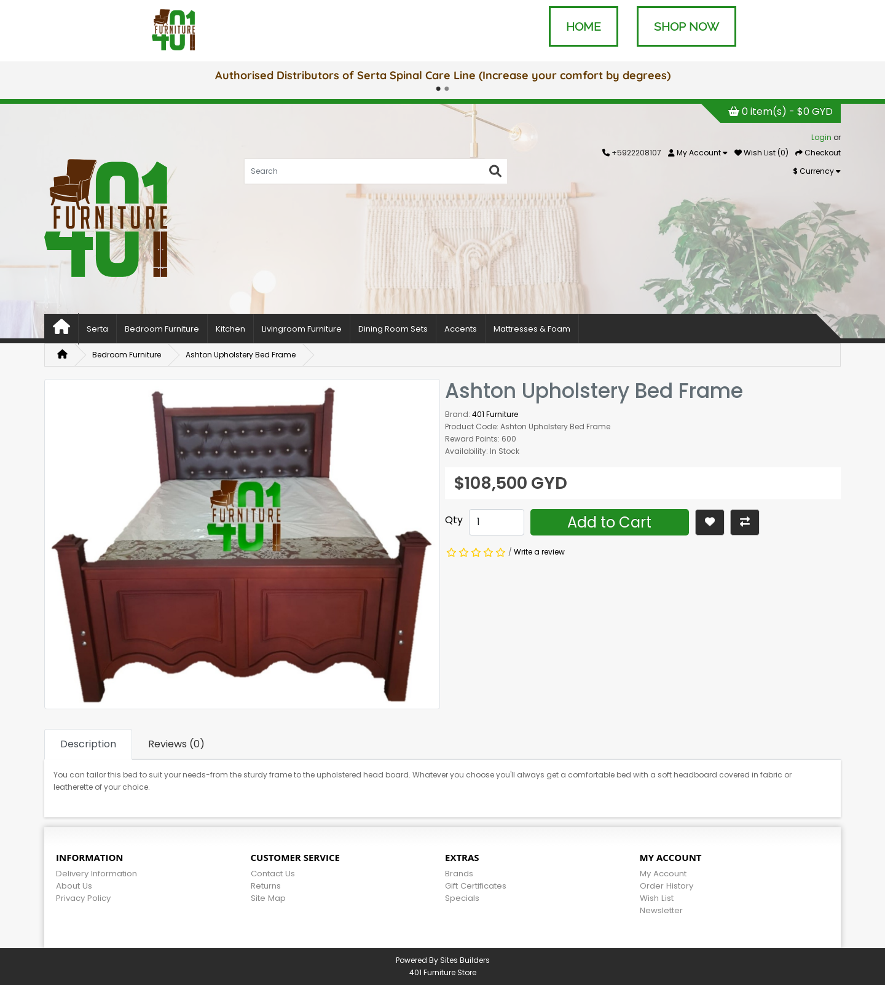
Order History (666, 886)
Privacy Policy (83, 898)
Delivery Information (96, 873)
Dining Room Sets (393, 329)
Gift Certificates (475, 886)
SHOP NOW (686, 26)
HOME (583, 26)
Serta (97, 329)
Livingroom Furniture (302, 329)
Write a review (539, 552)
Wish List (657, 898)
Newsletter (661, 910)
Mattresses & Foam (532, 329)
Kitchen (230, 329)
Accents (460, 329)
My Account (663, 873)
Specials (462, 898)
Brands (459, 873)
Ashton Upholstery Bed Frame (241, 354)
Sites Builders (465, 960)
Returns (266, 886)
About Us (74, 886)
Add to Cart (609, 522)
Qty (454, 520)
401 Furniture (495, 414)
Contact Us (273, 873)
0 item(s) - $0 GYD (780, 111)
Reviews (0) (176, 744)
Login (821, 137)
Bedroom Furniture (162, 329)
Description (88, 744)
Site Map (268, 898)
